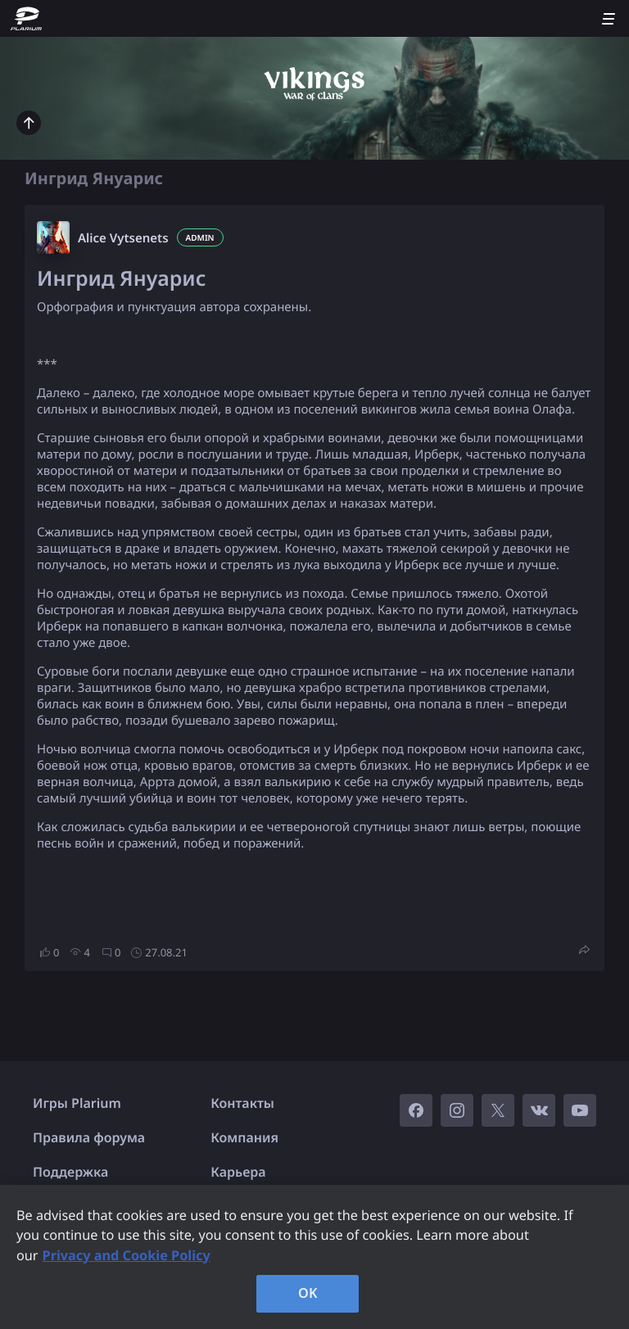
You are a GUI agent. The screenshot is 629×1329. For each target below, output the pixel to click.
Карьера (237, 1172)
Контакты (242, 1103)
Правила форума (89, 1137)
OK (308, 1293)
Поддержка (70, 1172)
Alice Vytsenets (123, 238)
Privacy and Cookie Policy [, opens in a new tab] (126, 1255)
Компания (244, 1137)
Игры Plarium (77, 1103)
